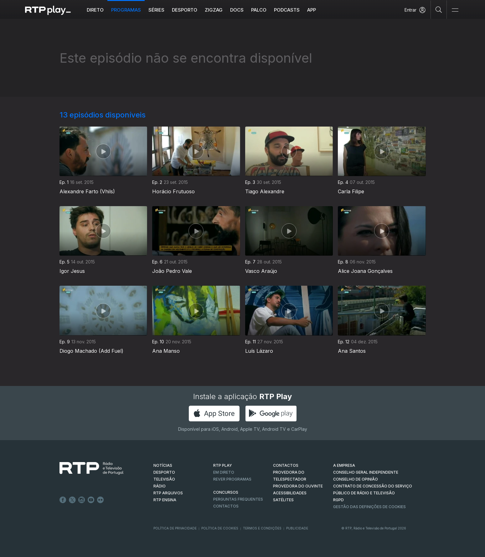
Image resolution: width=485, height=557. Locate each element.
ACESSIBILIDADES (290, 493)
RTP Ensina (164, 499)
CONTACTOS (285, 465)
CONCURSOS (225, 492)
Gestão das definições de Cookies (369, 506)
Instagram (81, 500)
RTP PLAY (222, 465)
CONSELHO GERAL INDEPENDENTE (365, 472)
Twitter (72, 500)
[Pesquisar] (439, 9)
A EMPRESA (344, 465)
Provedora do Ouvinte (298, 486)
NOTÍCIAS (162, 465)
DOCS (237, 10)
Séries (156, 10)
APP (311, 10)
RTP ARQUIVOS (168, 493)
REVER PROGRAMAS (232, 479)
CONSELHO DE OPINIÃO (355, 479)
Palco (258, 10)
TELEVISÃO (164, 479)
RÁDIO (159, 486)
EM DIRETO (223, 472)
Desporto (184, 10)
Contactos (226, 506)
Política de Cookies (219, 528)
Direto (95, 10)
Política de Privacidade (175, 528)
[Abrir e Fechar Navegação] (455, 10)
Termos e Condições (262, 528)
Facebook (62, 500)
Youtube (91, 500)
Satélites (283, 499)
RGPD (338, 499)
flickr (100, 500)
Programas (126, 10)
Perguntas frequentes (238, 499)
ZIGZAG (214, 10)
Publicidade (297, 528)
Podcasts (287, 10)
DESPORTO (164, 472)
